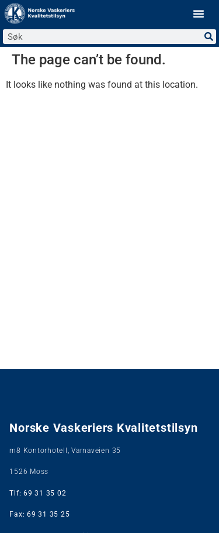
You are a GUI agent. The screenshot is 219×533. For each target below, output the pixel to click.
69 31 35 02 (44, 493)
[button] (198, 13)
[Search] (208, 36)
